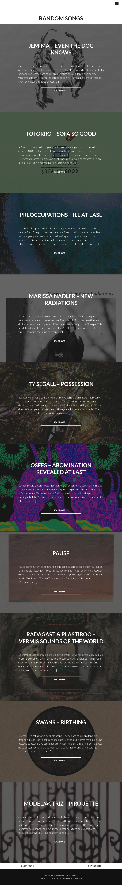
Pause (61, 553)
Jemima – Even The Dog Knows (61, 49)
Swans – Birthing (61, 722)
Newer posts (95, 866)
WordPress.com (73, 878)
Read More (64, 91)
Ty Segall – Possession (61, 384)
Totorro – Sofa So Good (61, 133)
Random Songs (61, 18)
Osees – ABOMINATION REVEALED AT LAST (61, 468)
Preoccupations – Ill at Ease (61, 215)
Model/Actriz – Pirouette (61, 803)
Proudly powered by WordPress (61, 875)
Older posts (26, 866)
